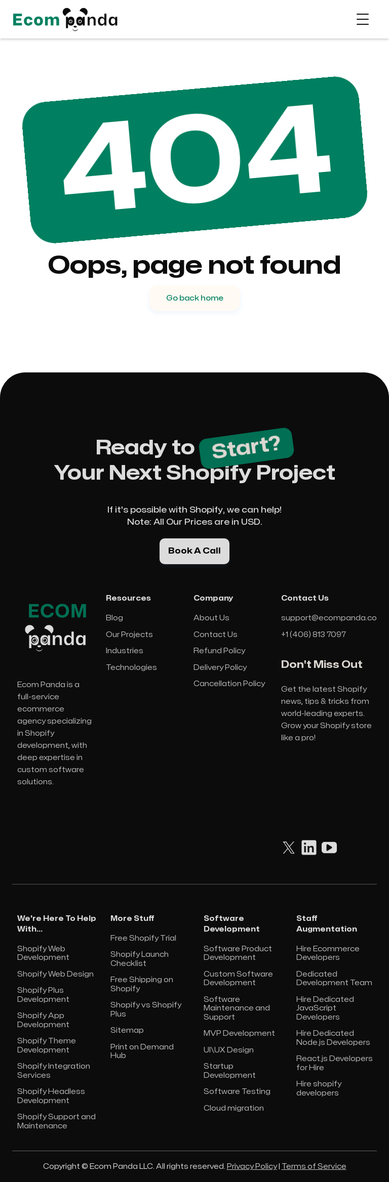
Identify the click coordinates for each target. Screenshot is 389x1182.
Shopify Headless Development (51, 1096)
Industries (124, 651)
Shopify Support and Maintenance (56, 1121)
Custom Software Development (238, 979)
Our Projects (129, 634)
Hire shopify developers (318, 1088)
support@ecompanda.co (329, 618)
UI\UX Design (229, 1050)
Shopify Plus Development (43, 995)
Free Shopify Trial (143, 938)
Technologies (131, 667)
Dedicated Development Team (334, 979)
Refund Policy (219, 651)
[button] (362, 19)
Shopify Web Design (55, 974)
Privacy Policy (252, 1166)
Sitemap (127, 1030)
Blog (114, 618)
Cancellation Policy (229, 684)
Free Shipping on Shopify (141, 984)
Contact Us (215, 634)
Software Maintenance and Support (237, 1008)
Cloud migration (234, 1108)
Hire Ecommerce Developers (328, 953)
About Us (211, 618)
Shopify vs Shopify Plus (145, 1010)
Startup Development (230, 1071)
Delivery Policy (220, 667)
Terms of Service (314, 1166)
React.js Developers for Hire (334, 1063)
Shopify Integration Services (53, 1071)
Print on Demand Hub (142, 1052)
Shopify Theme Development (46, 1045)
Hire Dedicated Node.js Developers (333, 1038)
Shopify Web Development (43, 953)
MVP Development (239, 1033)
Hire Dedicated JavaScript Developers (325, 1008)
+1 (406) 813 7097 (313, 634)
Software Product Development (238, 953)
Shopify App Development (43, 1020)
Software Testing (237, 1091)
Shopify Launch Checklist (139, 959)
